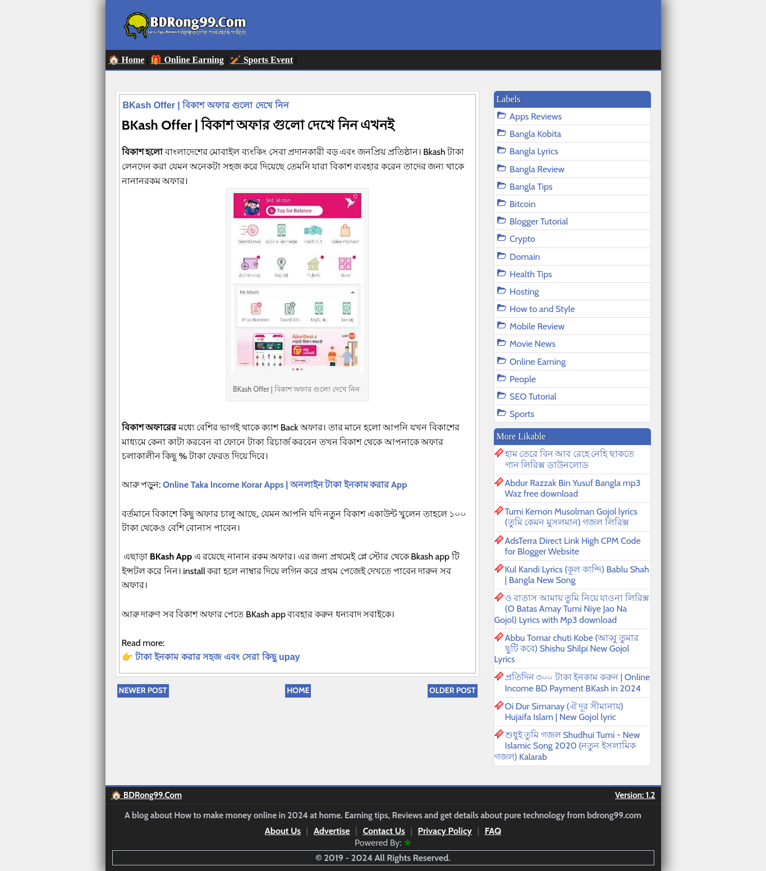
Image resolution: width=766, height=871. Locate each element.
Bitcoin (522, 204)
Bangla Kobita (535, 134)
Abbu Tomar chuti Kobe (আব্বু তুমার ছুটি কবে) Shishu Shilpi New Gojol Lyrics (566, 648)
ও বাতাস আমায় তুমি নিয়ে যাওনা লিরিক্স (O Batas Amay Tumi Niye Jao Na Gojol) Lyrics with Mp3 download (572, 609)
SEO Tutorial (533, 396)
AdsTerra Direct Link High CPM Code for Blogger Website (573, 546)
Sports (522, 414)
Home (298, 690)
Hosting (524, 291)
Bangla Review (537, 169)
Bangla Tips (531, 186)
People (523, 379)
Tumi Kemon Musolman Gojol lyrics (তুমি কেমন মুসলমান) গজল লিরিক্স (571, 517)
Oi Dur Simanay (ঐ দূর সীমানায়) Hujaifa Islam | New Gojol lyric (564, 711)
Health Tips (531, 274)
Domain (525, 256)
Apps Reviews (536, 116)
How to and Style (542, 309)
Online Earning (538, 361)
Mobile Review (537, 326)
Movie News (533, 343)
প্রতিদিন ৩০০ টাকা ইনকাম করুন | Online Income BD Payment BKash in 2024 (577, 682)
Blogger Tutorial (539, 221)
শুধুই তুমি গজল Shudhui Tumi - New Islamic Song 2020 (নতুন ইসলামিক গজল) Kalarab (567, 746)
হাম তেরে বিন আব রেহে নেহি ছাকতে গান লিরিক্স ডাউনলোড (570, 459)
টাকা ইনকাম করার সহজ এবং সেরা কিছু (207, 657)
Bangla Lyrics (534, 151)
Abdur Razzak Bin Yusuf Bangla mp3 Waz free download (573, 488)
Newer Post (143, 690)
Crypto (522, 238)
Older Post (452, 690)
